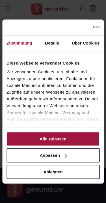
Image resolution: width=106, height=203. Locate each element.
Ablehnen (52, 171)
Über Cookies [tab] (85, 43)
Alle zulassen (53, 138)
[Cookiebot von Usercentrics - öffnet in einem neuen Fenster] (75, 27)
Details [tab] (52, 43)
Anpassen (53, 155)
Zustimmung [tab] (19, 43)
